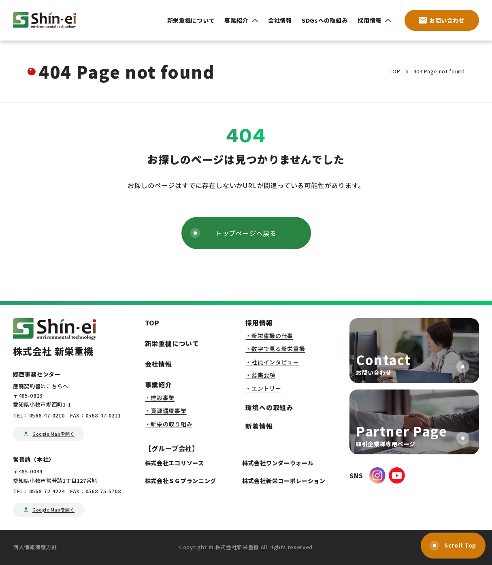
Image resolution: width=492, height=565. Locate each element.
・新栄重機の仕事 (269, 336)
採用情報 (259, 322)
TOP (152, 322)
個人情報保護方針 (35, 547)
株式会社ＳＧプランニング (180, 481)
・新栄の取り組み (169, 424)
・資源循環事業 (166, 411)
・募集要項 (260, 375)
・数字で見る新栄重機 (275, 349)
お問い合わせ (442, 20)
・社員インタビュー (272, 362)
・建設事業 (160, 398)
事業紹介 (158, 385)
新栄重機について (191, 20)
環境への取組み (269, 407)
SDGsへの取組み (325, 20)
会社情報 (280, 20)
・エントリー (263, 388)
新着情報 (259, 426)
